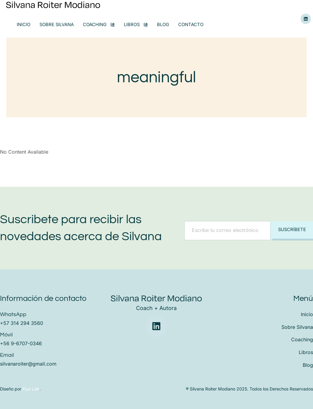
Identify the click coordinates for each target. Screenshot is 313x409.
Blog (164, 25)
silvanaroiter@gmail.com (28, 364)
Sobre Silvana (56, 25)
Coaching (99, 25)
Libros (136, 25)
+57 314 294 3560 (21, 323)
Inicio (23, 25)
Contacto (191, 25)
